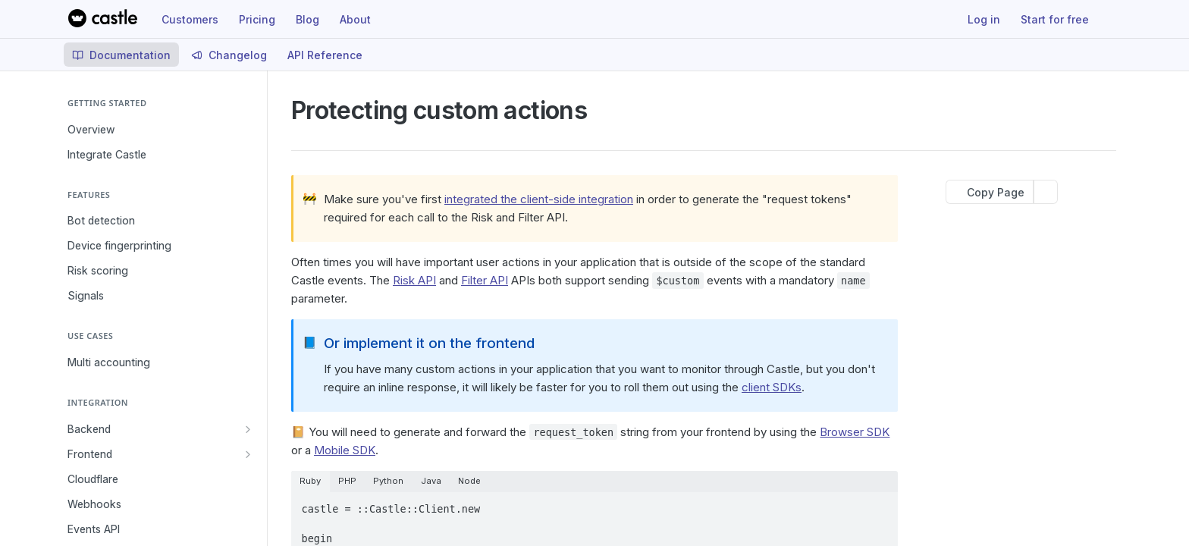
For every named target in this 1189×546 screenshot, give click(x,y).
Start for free (1055, 19)
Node (469, 480)
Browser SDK (854, 432)
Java (431, 480)
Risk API (414, 280)
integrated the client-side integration (538, 199)
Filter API (484, 280)
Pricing (257, 19)
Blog (307, 19)
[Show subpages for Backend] (248, 429)
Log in (984, 19)
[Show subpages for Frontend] (248, 454)
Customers (190, 19)
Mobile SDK (344, 450)
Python (388, 480)
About (355, 19)
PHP (347, 480)
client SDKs (772, 387)
